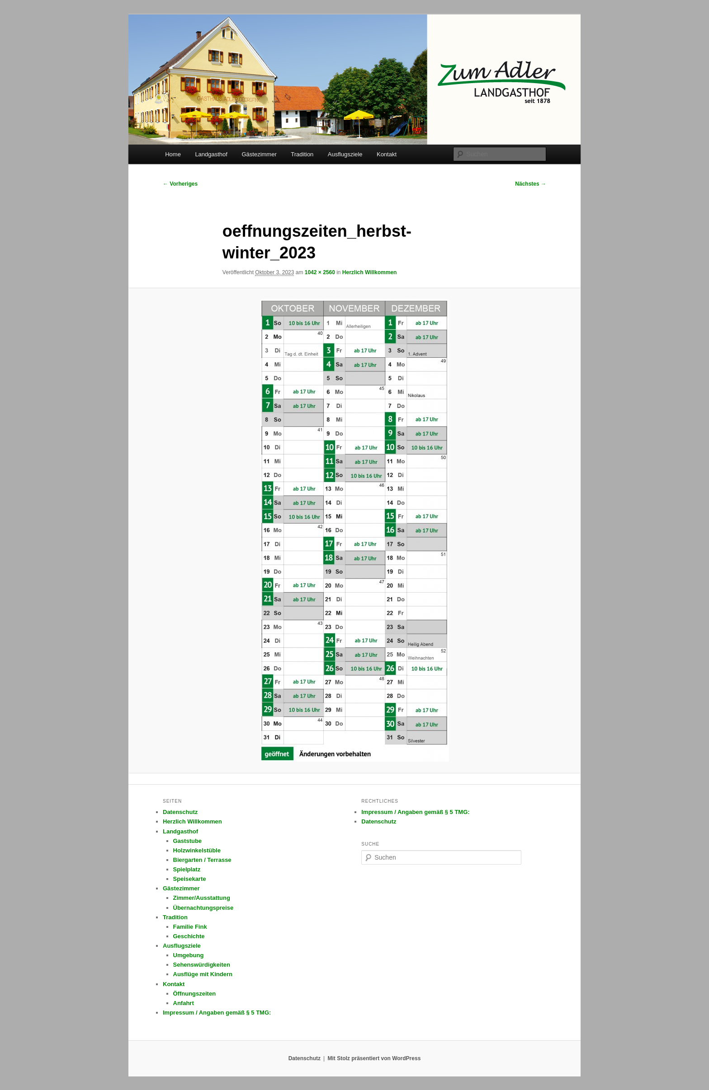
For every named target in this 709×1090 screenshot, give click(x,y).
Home (173, 154)
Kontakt (387, 154)
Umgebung (188, 955)
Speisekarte (189, 878)
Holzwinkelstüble (197, 850)
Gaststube (187, 840)
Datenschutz (180, 812)
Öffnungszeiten (194, 993)
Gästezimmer (258, 154)
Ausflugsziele (345, 154)
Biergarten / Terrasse (202, 859)
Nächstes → (530, 184)
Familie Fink (190, 926)
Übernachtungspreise (203, 907)
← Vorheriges (180, 184)
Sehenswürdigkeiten (201, 964)
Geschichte (189, 936)
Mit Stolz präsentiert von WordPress (374, 1058)
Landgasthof (211, 154)
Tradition (302, 154)
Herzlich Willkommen (369, 272)
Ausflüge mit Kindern (202, 974)
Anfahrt (183, 1003)
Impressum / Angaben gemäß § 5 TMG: (217, 1012)
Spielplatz (187, 869)
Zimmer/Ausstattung (201, 897)
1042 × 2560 (320, 272)
